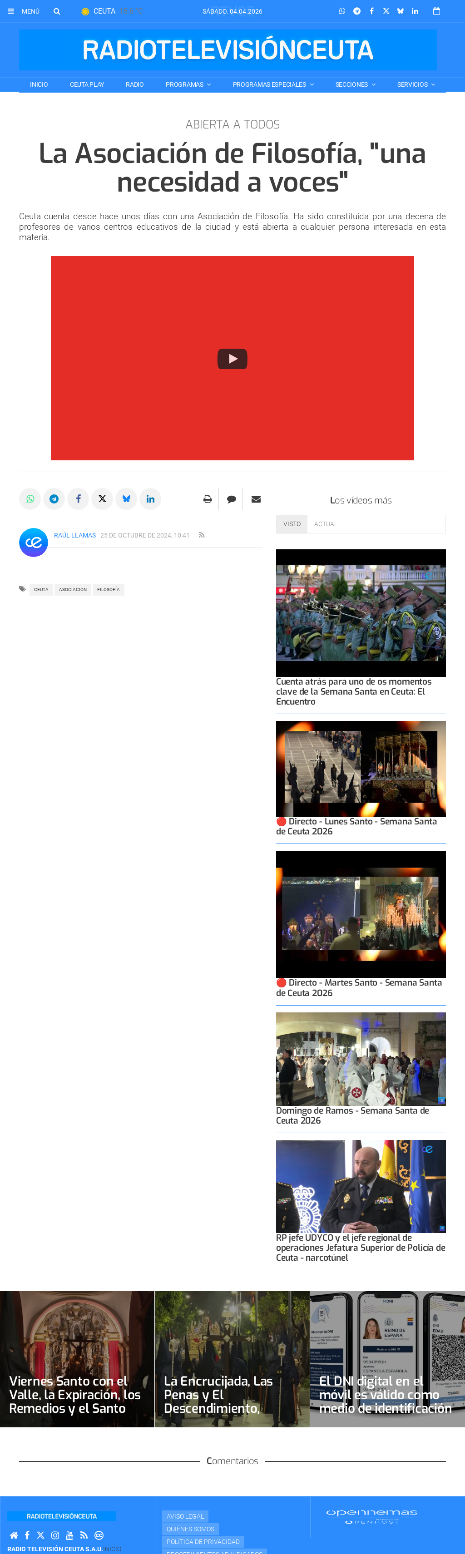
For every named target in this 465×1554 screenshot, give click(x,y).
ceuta (41, 589)
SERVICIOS (413, 84)
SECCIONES (352, 84)
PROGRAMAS (185, 84)
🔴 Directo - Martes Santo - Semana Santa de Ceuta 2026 (359, 987)
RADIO (135, 84)
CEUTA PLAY (87, 84)
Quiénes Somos (190, 1529)
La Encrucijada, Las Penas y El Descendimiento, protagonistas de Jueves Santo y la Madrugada (218, 1415)
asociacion (73, 589)
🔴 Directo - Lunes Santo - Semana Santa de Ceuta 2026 (356, 826)
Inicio (39, 84)
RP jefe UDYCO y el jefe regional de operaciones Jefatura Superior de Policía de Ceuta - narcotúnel (360, 1247)
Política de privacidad (203, 1541)
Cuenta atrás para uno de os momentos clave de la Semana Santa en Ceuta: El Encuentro (354, 691)
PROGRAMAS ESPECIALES (270, 84)
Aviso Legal (185, 1516)
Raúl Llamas (75, 535)
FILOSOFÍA (108, 589)
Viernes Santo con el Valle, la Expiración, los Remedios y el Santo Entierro (75, 1402)
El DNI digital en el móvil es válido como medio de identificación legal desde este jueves (385, 1402)
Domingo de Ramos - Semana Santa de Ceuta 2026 (352, 1115)
